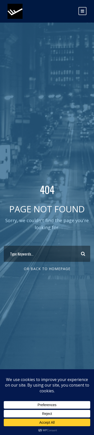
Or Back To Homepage (47, 268)
